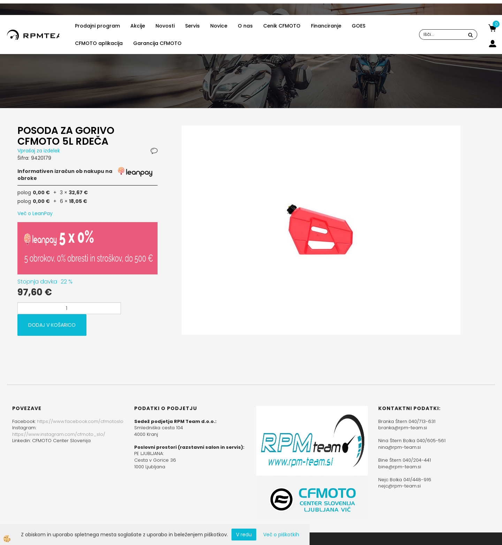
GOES (358, 25)
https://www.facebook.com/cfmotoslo (80, 421)
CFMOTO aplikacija (99, 43)
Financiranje (326, 25)
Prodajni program (97, 25)
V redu (244, 534)
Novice (218, 25)
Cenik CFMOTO (282, 25)
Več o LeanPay (35, 213)
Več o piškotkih (281, 534)
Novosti (165, 25)
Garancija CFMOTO (157, 43)
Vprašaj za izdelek (38, 150)
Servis (192, 25)
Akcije (137, 25)
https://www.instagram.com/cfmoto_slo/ (58, 434)
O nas (245, 25)
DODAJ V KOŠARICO (52, 324)
